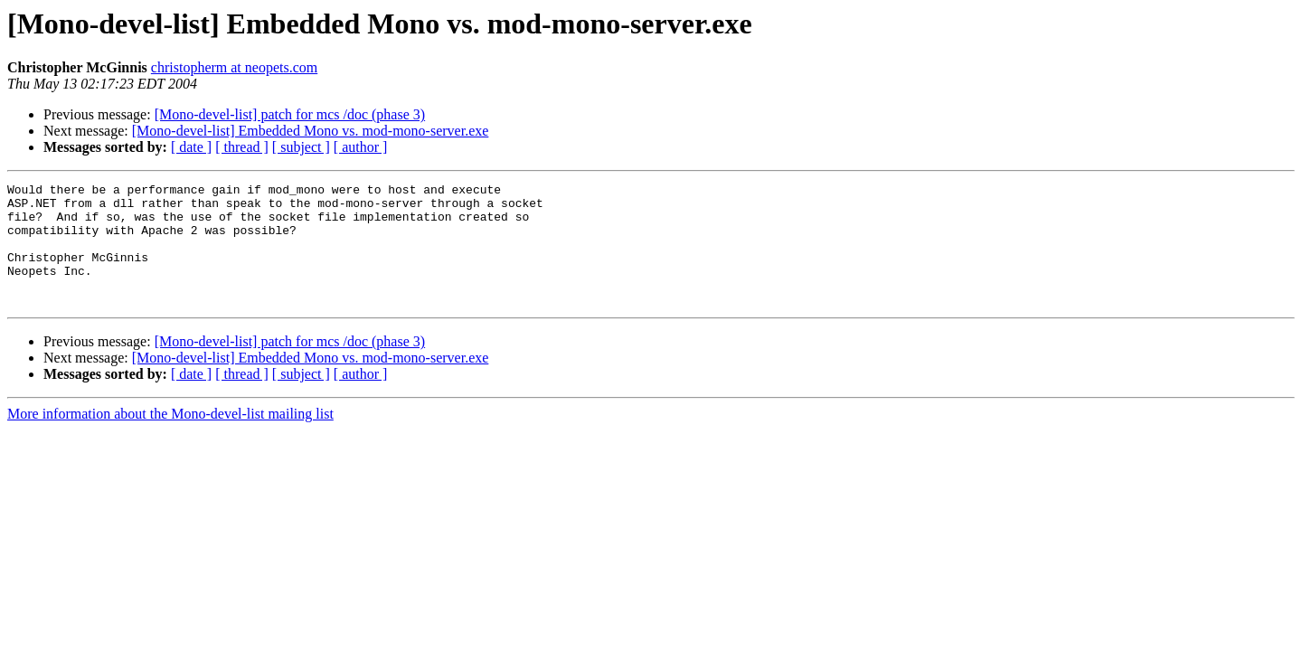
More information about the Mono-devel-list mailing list (170, 438)
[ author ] (361, 147)
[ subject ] (301, 147)
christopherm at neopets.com (234, 67)
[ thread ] (242, 147)
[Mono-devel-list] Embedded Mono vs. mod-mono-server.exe (310, 130)
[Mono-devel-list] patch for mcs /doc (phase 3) (290, 114)
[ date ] (191, 147)
